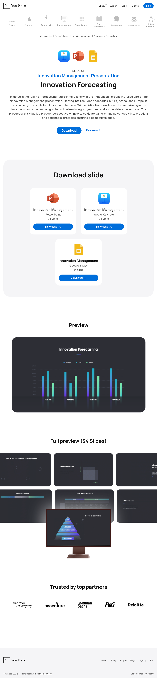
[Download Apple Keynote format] (64, 55)
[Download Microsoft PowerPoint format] (78, 55)
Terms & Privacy (44, 674)
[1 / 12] (11, 21)
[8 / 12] (134, 21)
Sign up (135, 6)
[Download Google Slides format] (93, 55)
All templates (46, 36)
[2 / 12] (29, 21)
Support (113, 6)
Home (103, 660)
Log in (124, 6)
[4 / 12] (64, 21)
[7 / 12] (116, 21)
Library (113, 660)
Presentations (61, 36)
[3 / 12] (46, 21)
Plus (148, 5)
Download (69, 130)
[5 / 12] (81, 21)
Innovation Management (82, 36)
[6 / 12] (99, 21)
